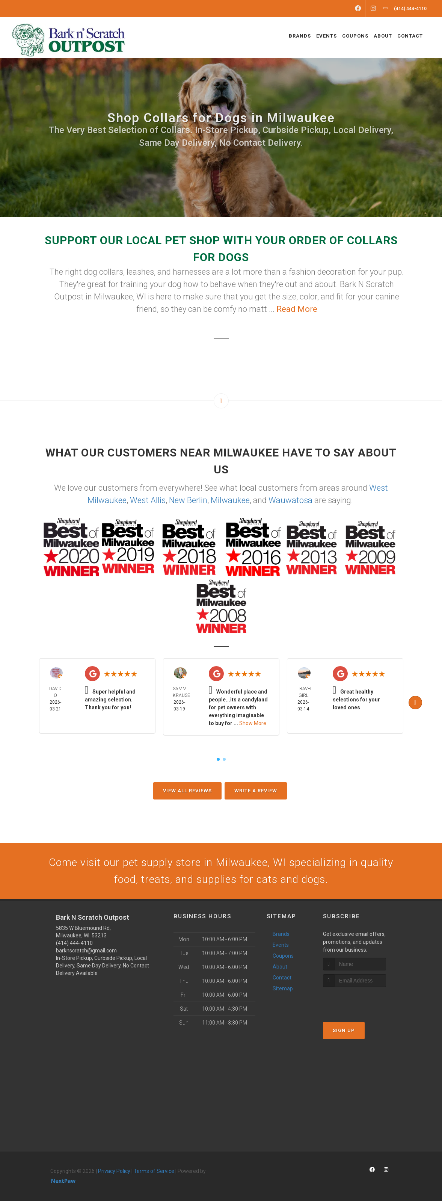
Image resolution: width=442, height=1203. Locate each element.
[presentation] (363, 1003)
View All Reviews (187, 790)
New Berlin (188, 500)
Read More (296, 309)
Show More (252, 723)
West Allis (148, 500)
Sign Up (344, 1032)
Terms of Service (154, 1173)
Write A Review (255, 790)
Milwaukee (230, 500)
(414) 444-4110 (74, 945)
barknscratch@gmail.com (86, 953)
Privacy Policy (114, 1173)
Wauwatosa (290, 500)
